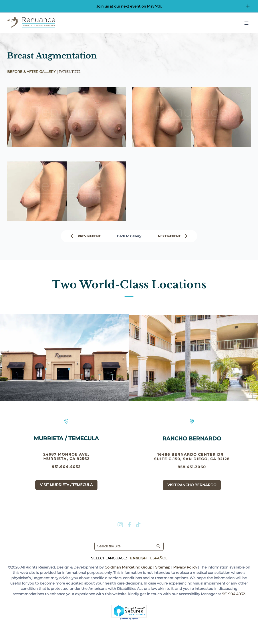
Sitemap (162, 567)
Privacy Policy (185, 567)
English (138, 558)
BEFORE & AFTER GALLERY (31, 72)
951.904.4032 (66, 474)
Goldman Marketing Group (128, 567)
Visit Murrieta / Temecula (66, 492)
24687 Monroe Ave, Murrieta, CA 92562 (66, 463)
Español (158, 558)
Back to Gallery (129, 236)
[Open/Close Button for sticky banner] (248, 6)
